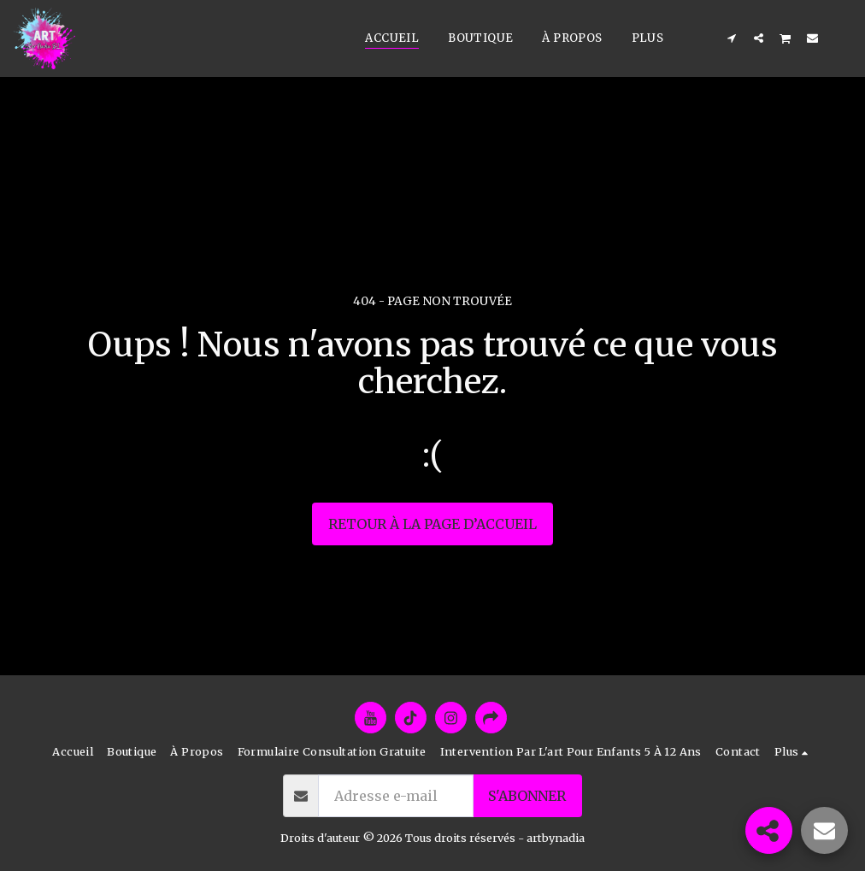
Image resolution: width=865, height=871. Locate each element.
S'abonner (527, 795)
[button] (732, 38)
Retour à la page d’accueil (432, 524)
